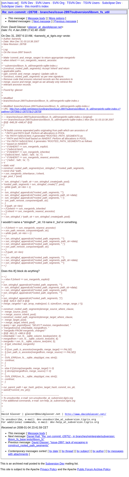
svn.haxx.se (10, 3)
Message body (36, 18)
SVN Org (58, 3)
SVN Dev (27, 3)
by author (98, 454)
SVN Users (42, 3)
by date (53, 454)
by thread (67, 454)
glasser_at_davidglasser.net (45, 27)
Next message (41, 21)
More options (57, 18)
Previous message (65, 21)
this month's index (37, 6)
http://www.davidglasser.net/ (85, 415)
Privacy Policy (48, 472)
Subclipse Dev (111, 3)
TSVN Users (91, 3)
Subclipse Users (12, 6)
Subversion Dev (55, 467)
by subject (83, 454)
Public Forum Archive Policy (93, 472)
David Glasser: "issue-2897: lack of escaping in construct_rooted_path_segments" (48, 447)
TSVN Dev (74, 3)
